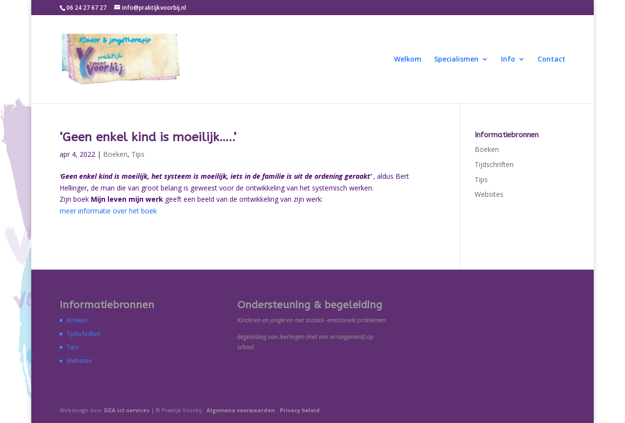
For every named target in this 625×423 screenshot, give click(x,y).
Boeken (115, 154)
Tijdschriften (494, 164)
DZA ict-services (126, 410)
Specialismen (456, 59)
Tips (138, 154)
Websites (489, 194)
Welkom (407, 59)
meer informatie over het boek (108, 210)
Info (508, 59)
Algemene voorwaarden (241, 410)
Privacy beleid (300, 410)
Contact (551, 59)
